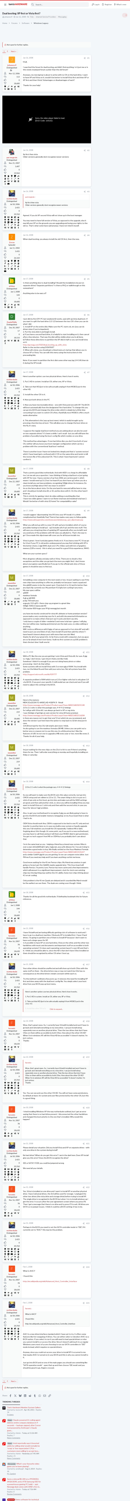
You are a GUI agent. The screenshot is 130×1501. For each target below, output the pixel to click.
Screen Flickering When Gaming (110, 233)
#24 (82, 1315)
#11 (82, 681)
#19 (82, 1105)
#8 (82, 477)
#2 (82, 151)
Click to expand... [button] (53, 1057)
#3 (82, 192)
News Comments (99, 79)
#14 (82, 818)
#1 (82, 58)
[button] (5, 4)
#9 (82, 522)
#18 (82, 1069)
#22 (82, 1235)
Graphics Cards (98, 186)
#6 (82, 318)
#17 (82, 1010)
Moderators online (97, 271)
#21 (82, 1192)
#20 (82, 1156)
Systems (96, 56)
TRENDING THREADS (96, 43)
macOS (95, 264)
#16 (82, 973)
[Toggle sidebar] (124, 15)
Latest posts (94, 173)
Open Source (98, 215)
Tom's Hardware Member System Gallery (109, 49)
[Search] (60, 4)
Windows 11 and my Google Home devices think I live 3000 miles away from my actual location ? (110, 194)
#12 (82, 725)
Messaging (62, 17)
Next (13, 51)
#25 (82, 1351)
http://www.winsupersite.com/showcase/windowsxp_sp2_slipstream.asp (53, 533)
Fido (32, 17)
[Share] (79, 58)
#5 (82, 282)
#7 (82, 378)
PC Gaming (97, 115)
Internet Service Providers (46, 17)
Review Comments (100, 136)
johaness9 (9, 17)
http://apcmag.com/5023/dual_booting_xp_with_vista (45, 350)
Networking (97, 202)
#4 (82, 238)
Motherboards (98, 166)
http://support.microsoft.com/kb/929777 (40, 703)
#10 (82, 595)
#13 (82, 783)
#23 (82, 1271)
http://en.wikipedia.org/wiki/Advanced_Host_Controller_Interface (50, 1329)
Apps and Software (100, 151)
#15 (82, 937)
